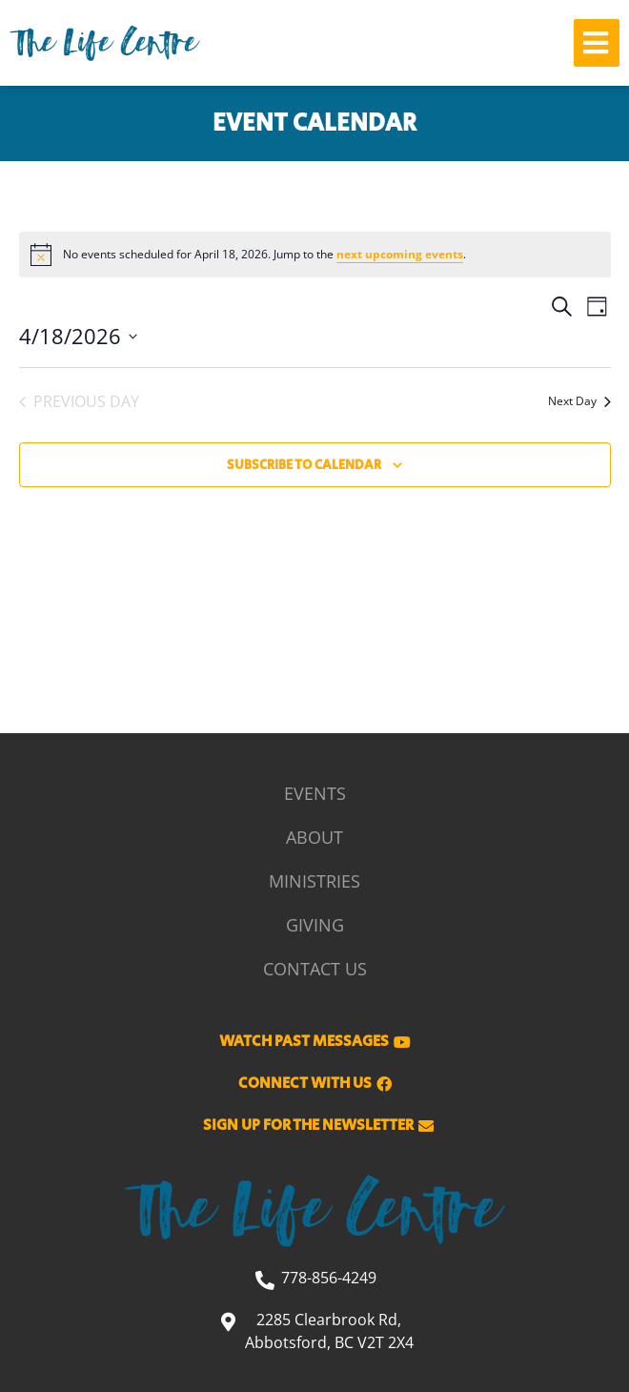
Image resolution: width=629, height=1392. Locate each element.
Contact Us (315, 968)
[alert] (315, 254)
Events (315, 793)
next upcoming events (399, 254)
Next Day (579, 401)
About (314, 837)
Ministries (314, 881)
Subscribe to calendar (304, 465)
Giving (315, 924)
